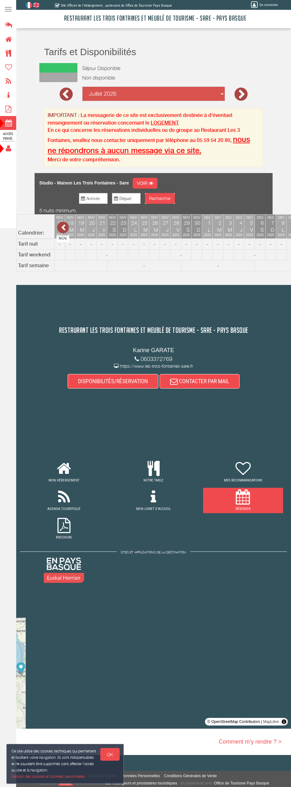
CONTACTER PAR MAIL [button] (199, 381)
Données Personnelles (141, 776)
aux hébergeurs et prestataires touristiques (141, 783)
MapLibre (271, 721)
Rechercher (160, 198)
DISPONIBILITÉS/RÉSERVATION (113, 381)
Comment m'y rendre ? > (250, 742)
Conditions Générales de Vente (190, 776)
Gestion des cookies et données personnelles (48, 776)
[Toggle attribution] (284, 722)
